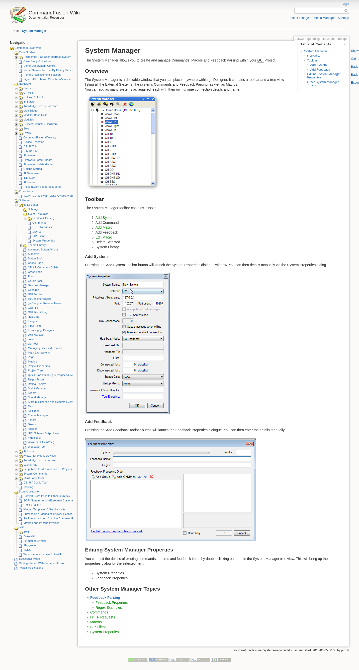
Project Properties (39, 366)
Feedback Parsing (43, 218)
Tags (31, 406)
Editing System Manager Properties (323, 75)
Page (31, 357)
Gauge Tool (35, 280)
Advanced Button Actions (43, 249)
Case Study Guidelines (37, 61)
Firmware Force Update (37, 159)
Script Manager (37, 388)
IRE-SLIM (29, 177)
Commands (39, 222)
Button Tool (35, 258)
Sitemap (343, 18)
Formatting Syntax (34, 540)
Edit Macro (103, 237)
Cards (27, 88)
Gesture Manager (38, 285)
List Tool (33, 343)
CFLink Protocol (33, 97)
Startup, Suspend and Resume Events (51, 401)
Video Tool (34, 437)
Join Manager (36, 334)
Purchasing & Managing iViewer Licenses (48, 513)
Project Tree (35, 370)
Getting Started (32, 168)
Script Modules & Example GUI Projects (47, 469)
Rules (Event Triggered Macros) (42, 186)
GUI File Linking (37, 312)
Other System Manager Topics (323, 83)
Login (345, 4)
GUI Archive (35, 294)
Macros (36, 231)
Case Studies (27, 52)
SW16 (27, 132)
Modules (28, 119)
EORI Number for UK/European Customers (49, 500)
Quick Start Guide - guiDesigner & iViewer (53, 374)
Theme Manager (38, 415)
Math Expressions (39, 352)
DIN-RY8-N (30, 150)
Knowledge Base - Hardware (40, 106)
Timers (32, 419)
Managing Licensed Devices (45, 348)
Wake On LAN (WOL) (41, 442)
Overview (313, 56)
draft (26, 531)
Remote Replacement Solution (42, 74)
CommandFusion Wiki (27, 47)
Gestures (33, 289)
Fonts (31, 276)
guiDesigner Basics (39, 298)
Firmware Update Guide (38, 164)
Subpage (33, 209)
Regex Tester (36, 379)
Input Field (34, 325)
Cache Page (35, 262)
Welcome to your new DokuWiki (42, 554)
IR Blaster (29, 101)
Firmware (29, 155)
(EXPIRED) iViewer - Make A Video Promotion (51, 195)
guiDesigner (30, 204)
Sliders (32, 392)
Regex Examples (108, 607)
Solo (26, 128)
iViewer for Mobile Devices (39, 455)
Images (32, 321)
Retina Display (37, 383)
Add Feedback (320, 69)
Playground (30, 545)
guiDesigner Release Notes (44, 303)
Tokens (32, 424)
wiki (21, 527)
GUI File (33, 307)
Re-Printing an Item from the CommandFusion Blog (54, 518)
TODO (27, 549)
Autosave (33, 253)
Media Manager (324, 18)
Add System (318, 65)
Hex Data (33, 316)
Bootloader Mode (29, 558)
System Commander (35, 473)
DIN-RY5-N (30, 146)
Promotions (26, 191)
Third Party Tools (33, 478)
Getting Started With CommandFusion (42, 563)
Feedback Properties (111, 603)
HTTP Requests (42, 227)
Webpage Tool (36, 446)
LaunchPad (30, 464)
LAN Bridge (30, 110)
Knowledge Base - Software (40, 460)
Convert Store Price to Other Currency (46, 495)
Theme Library (37, 245)
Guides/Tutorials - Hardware (40, 123)
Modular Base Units (35, 115)
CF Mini (28, 92)
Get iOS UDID (32, 504)
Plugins (32, 361)
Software (24, 200)
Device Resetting (33, 141)
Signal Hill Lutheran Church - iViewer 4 (47, 79)
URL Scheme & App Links (43, 433)
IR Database (31, 173)
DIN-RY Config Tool (35, 482)
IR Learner (29, 182)
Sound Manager (37, 397)
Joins (31, 339)
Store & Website (29, 491)
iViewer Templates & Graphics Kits (44, 509)
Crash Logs (35, 271)
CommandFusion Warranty (39, 137)
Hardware (25, 83)
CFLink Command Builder (43, 267)
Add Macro (103, 227)
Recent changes (299, 18)
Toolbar (32, 428)
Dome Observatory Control (39, 65)
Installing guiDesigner (41, 330)
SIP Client (38, 236)
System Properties (43, 240)
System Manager (34, 31)
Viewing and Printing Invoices (41, 522)
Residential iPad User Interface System (47, 56)
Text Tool (33, 410)
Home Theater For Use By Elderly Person (48, 70)
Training (28, 487)
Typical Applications (31, 567)
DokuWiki (29, 536)
